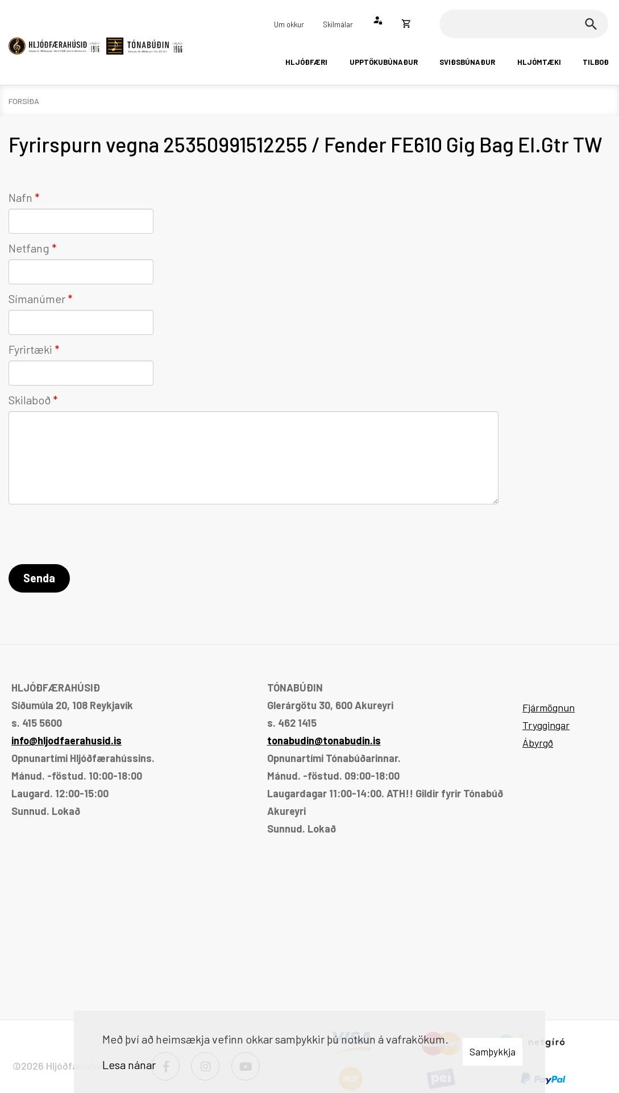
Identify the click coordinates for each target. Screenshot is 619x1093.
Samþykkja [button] (493, 1051)
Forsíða (24, 101)
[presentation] (95, 536)
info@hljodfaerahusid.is (66, 740)
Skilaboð (30, 400)
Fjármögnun (548, 707)
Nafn (20, 197)
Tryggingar (546, 725)
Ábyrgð (537, 742)
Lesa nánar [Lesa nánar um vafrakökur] (129, 1064)
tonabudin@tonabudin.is (324, 740)
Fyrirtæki (30, 349)
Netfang (29, 248)
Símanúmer (37, 298)
